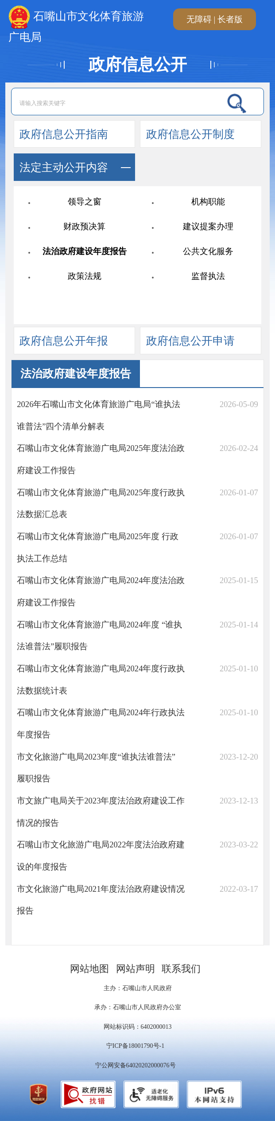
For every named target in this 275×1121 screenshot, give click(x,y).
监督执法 (208, 276)
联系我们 (181, 969)
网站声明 (135, 969)
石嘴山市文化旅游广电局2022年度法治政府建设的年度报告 (101, 855)
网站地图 (89, 969)
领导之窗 (84, 201)
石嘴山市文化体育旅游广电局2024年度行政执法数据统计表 (101, 679)
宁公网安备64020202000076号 (135, 1065)
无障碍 (199, 19)
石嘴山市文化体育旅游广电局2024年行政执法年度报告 (101, 723)
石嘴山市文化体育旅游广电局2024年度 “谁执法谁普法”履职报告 (99, 635)
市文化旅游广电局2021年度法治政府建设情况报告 (101, 900)
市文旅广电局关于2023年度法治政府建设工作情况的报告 (101, 811)
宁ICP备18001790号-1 (135, 1046)
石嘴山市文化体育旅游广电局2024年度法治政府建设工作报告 (101, 591)
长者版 (230, 19)
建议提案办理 (208, 226)
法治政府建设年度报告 (85, 251)
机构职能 (208, 201)
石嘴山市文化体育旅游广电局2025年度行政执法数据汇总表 (101, 503)
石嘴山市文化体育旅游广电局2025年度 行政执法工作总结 (97, 547)
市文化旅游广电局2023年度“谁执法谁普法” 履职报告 (96, 768)
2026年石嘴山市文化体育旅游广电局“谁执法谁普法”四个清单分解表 (98, 415)
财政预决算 (84, 226)
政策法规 (84, 276)
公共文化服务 (208, 251)
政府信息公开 (138, 64)
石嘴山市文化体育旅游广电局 (76, 19)
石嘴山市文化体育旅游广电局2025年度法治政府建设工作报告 (101, 459)
